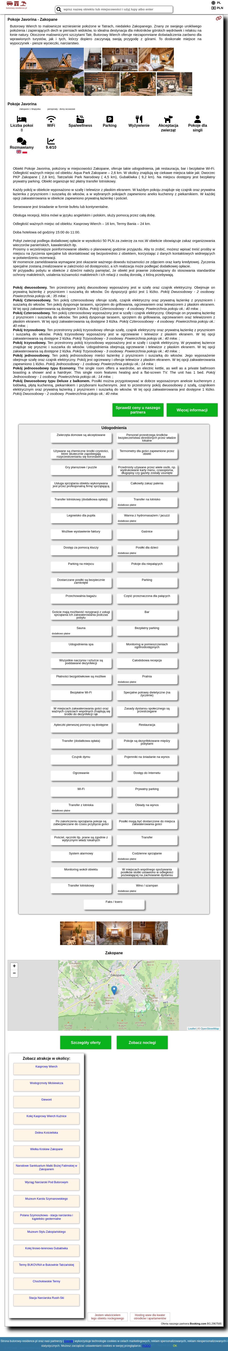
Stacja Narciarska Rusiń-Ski (46, 1298)
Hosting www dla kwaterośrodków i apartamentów (150, 1316)
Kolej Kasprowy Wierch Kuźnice (46, 1116)
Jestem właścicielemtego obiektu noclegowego (107, 1316)
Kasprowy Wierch (46, 1066)
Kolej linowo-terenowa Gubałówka (46, 1248)
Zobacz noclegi (142, 1043)
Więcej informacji (192, 410)
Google (68, 1341)
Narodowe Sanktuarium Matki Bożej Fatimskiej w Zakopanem (46, 1167)
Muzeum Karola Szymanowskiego (46, 1198)
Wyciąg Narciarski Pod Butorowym (46, 1182)
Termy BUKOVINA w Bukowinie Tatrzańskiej (46, 1265)
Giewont (46, 1099)
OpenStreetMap (210, 1028)
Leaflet (192, 1028)
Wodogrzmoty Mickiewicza (46, 1083)
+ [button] (14, 966)
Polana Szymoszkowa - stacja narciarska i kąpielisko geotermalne (46, 1217)
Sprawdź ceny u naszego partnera (138, 410)
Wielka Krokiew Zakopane (46, 1149)
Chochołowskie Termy (46, 1281)
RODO (146, 1345)
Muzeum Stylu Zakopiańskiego (46, 1231)
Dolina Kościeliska (46, 1132)
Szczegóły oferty (86, 1043)
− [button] (14, 973)
